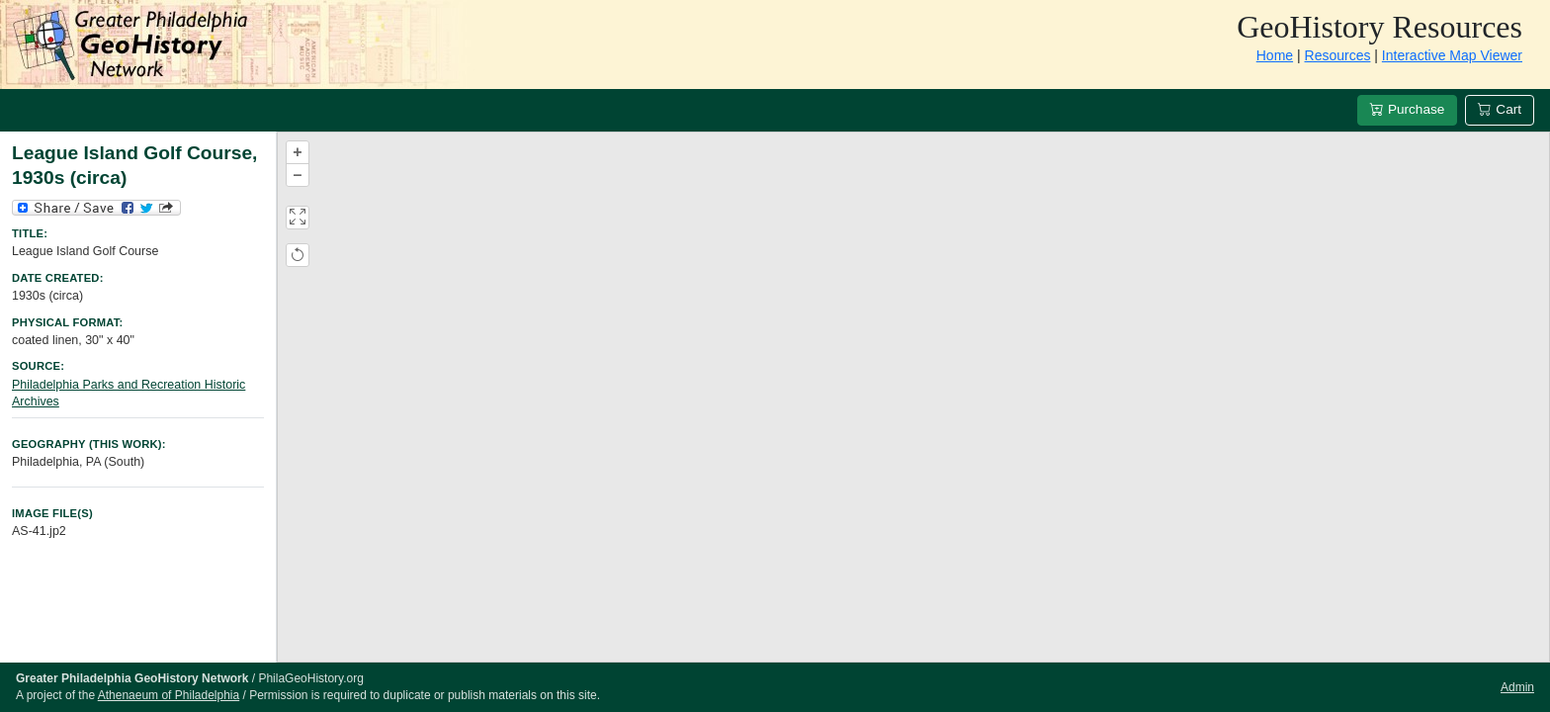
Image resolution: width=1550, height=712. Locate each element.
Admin (1517, 687)
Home (1274, 55)
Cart (1499, 109)
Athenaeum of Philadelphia (168, 695)
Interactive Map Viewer (1452, 55)
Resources (1338, 55)
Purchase (1407, 109)
